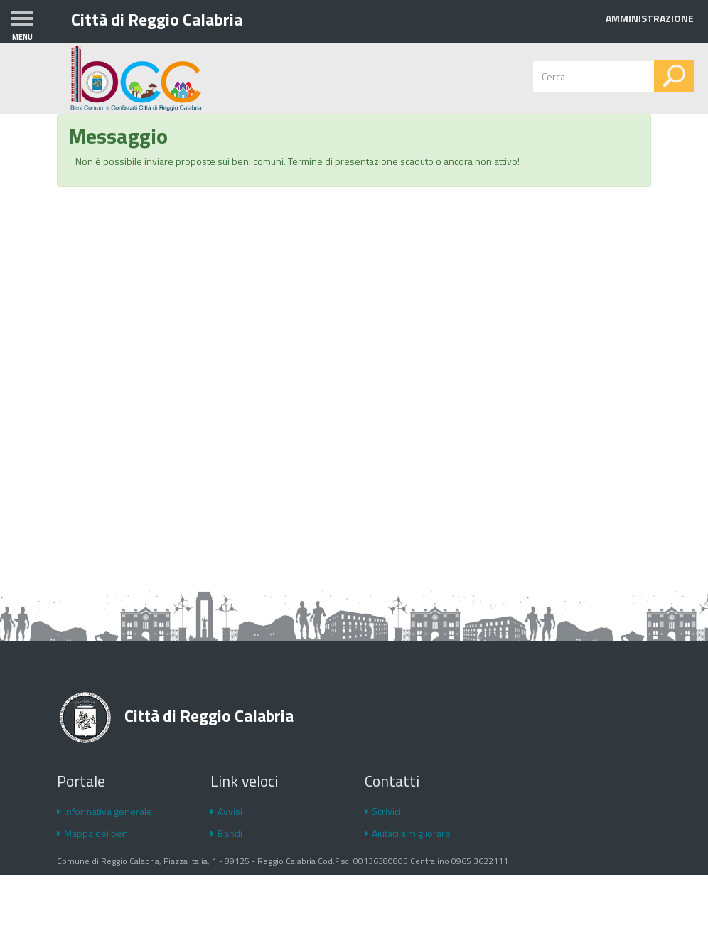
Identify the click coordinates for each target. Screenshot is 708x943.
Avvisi (226, 811)
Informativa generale (104, 811)
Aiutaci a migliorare (408, 833)
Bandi (226, 833)
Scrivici (383, 811)
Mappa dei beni (93, 833)
